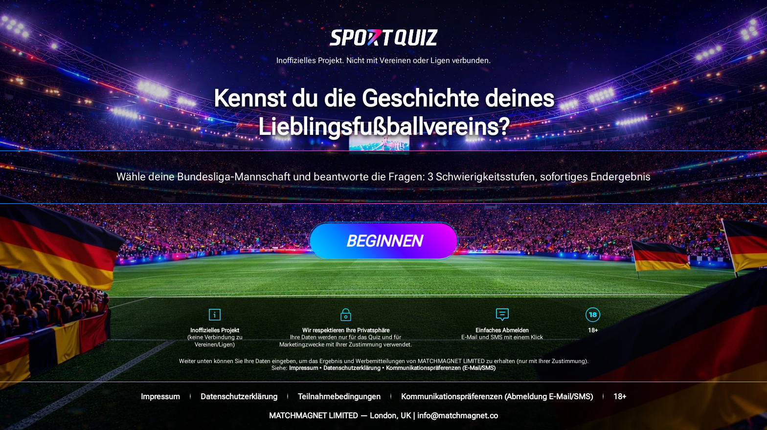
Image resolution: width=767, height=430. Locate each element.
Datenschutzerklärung (352, 368)
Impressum (303, 368)
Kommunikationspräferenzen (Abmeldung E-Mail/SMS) (497, 396)
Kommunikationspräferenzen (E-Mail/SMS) (441, 368)
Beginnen (383, 241)
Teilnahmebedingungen (339, 396)
